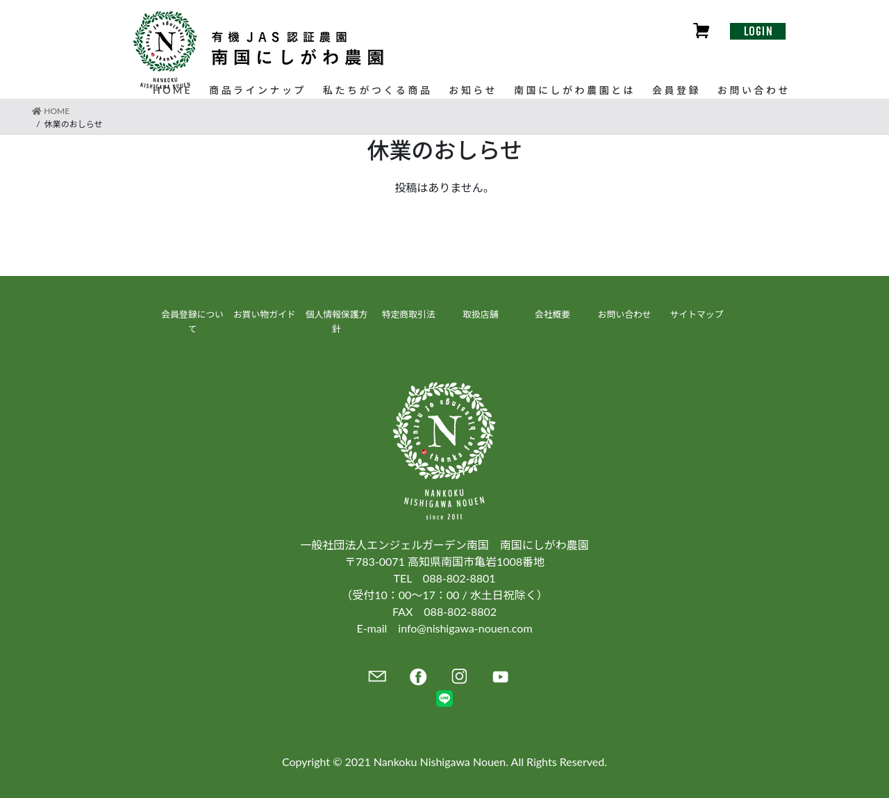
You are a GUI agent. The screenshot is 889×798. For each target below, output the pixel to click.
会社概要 (552, 314)
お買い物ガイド (264, 314)
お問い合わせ (624, 314)
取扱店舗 (480, 314)
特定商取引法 (408, 314)
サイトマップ (697, 314)
